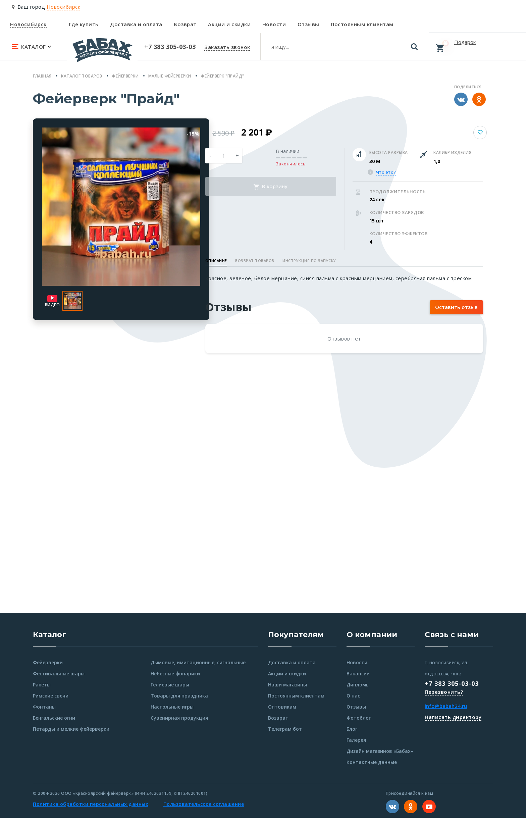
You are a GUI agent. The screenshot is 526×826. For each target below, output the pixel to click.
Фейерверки (48, 670)
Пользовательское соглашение (203, 812)
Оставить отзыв (456, 315)
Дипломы (358, 692)
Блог (352, 737)
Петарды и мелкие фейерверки (71, 737)
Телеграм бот (285, 737)
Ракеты (42, 692)
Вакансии (358, 681)
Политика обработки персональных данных (90, 812)
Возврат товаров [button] (284, 260)
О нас (353, 704)
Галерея (356, 748)
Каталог (49, 642)
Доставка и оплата (136, 24)
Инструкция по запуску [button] (338, 260)
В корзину (292, 186)
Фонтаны (44, 715)
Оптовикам (282, 715)
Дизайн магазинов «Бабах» (380, 759)
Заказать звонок (227, 47)
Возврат (185, 24)
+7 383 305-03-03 (452, 691)
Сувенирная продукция (179, 726)
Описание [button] (245, 260)
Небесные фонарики (175, 681)
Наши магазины (287, 692)
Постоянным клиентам (362, 24)
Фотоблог (359, 726)
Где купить (84, 24)
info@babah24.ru (446, 714)
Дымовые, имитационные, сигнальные (198, 670)
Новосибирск (28, 24)
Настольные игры (172, 715)
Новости (274, 24)
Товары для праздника (179, 704)
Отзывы (308, 24)
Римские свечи (50, 704)
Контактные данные (372, 770)
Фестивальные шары (59, 681)
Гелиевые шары (170, 692)
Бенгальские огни (54, 726)
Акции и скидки (229, 24)
